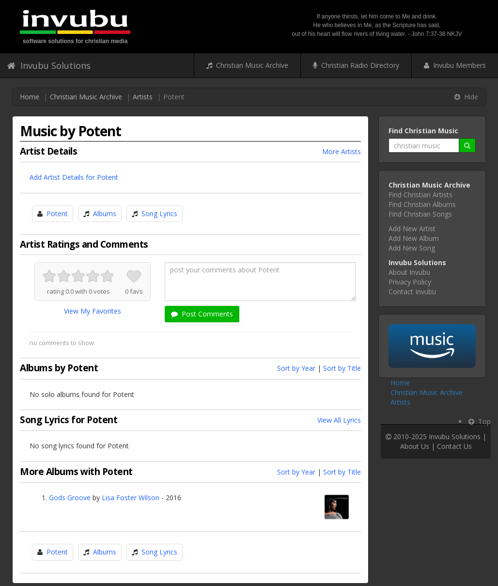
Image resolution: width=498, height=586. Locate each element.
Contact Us (454, 446)
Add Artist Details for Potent (74, 177)
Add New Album (414, 238)
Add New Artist (412, 228)
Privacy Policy (410, 281)
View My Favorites (92, 311)
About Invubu (409, 272)
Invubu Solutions (49, 65)
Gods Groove (70, 497)
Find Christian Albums (422, 204)
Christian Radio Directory (356, 65)
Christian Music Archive (247, 65)
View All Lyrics (339, 420)
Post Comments (202, 313)
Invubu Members (455, 65)
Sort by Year (296, 368)
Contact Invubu (412, 291)
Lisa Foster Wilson (130, 497)
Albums (104, 213)
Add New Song (412, 248)
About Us (414, 446)
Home (29, 96)
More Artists (341, 151)
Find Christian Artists (420, 194)
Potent (57, 213)
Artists (143, 96)
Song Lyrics (159, 213)
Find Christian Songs (420, 214)
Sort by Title (342, 368)
